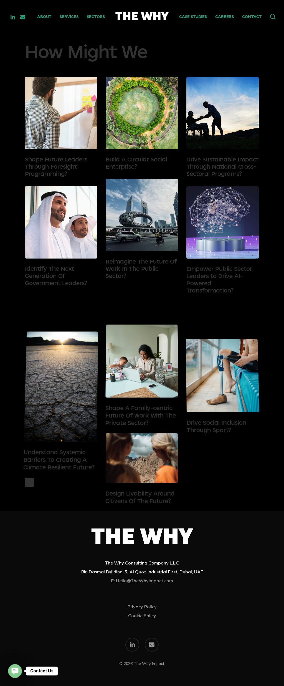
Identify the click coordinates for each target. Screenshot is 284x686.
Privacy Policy (142, 606)
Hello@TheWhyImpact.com (144, 580)
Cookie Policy (142, 615)
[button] (15, 671)
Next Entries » (29, 482)
